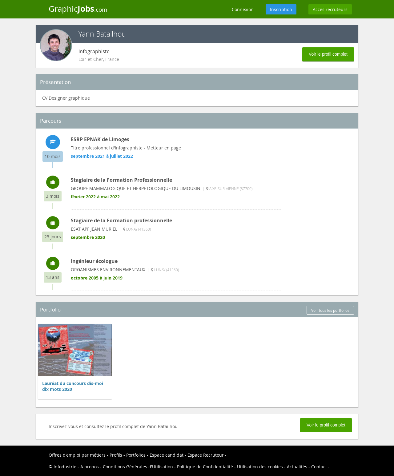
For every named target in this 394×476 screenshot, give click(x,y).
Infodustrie (65, 467)
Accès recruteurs (330, 9)
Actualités (297, 467)
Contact (319, 467)
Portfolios (136, 455)
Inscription (281, 9)
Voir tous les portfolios (330, 310)
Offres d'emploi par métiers (77, 455)
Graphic (78, 8)
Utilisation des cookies (260, 467)
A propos (89, 467)
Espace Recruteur (205, 455)
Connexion (243, 9)
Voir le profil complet (328, 54)
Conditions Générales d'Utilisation (138, 467)
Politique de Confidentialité (205, 467)
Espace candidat (166, 455)
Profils (116, 455)
